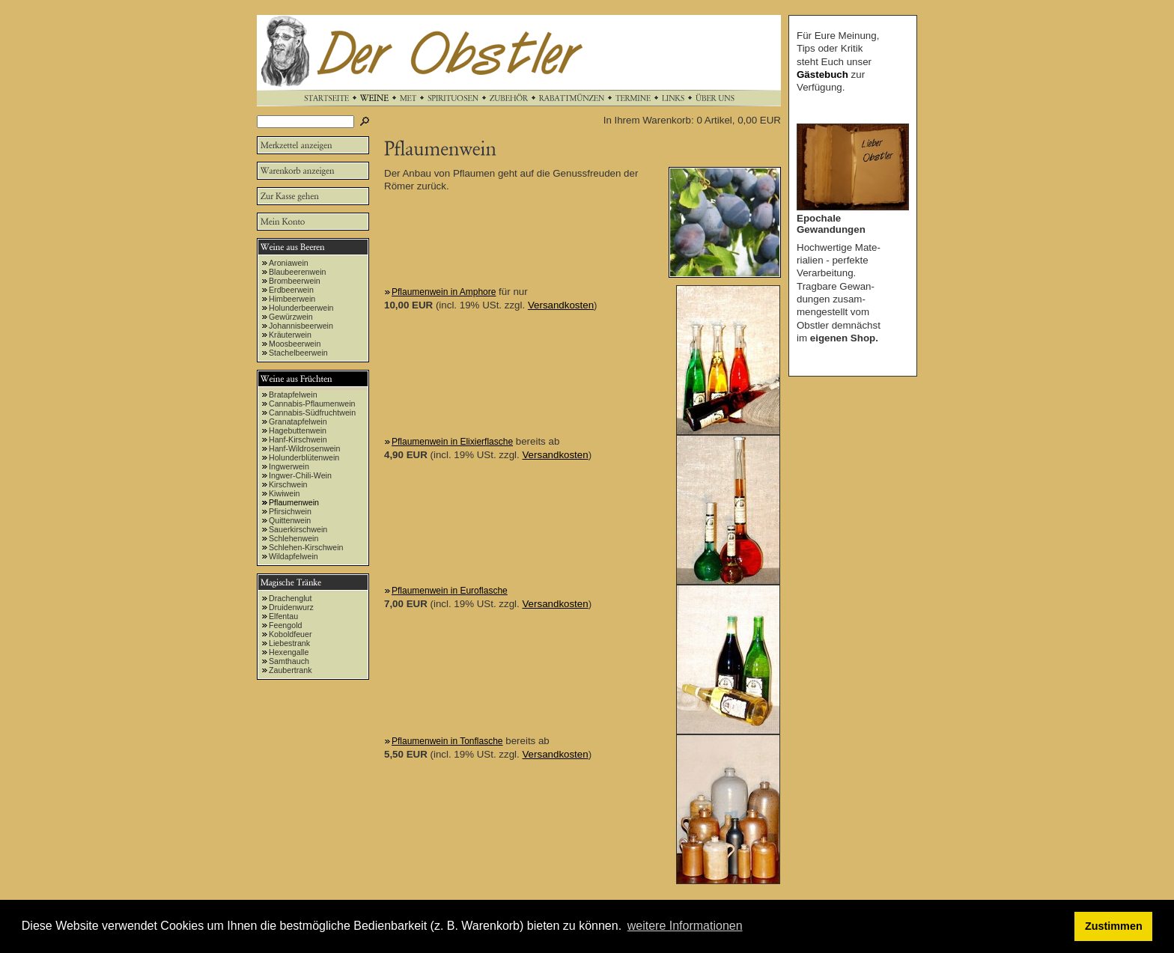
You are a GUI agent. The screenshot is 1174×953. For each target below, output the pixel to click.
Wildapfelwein (293, 556)
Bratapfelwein (293, 394)
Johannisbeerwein (301, 325)
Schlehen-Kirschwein (306, 547)
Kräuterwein (290, 334)
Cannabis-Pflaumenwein (312, 403)
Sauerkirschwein (298, 529)
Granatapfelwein (298, 421)
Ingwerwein (289, 466)
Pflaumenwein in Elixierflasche (452, 441)
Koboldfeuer (290, 634)
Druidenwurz (291, 607)
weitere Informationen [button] (685, 925)
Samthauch (289, 661)
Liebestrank (289, 643)
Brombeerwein (294, 280)
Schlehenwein (293, 538)
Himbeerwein (292, 298)
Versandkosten (561, 305)
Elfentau (283, 616)
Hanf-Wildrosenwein (304, 448)
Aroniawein (288, 262)
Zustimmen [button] (1114, 926)
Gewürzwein (291, 316)
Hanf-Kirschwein (298, 439)
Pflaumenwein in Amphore (444, 292)
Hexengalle (288, 652)
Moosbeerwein (294, 343)
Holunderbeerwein (301, 307)
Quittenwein (290, 520)
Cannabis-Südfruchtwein (312, 412)
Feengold (285, 625)
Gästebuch (822, 74)
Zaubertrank (290, 670)
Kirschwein (288, 484)
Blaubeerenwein (297, 271)
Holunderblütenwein (304, 457)
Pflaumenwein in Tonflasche (447, 741)
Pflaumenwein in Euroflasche (450, 590)
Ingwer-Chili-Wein (300, 475)
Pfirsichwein (290, 511)
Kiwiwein (284, 493)
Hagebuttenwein (297, 430)
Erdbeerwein (291, 289)
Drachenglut (290, 598)
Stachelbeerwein (298, 352)
